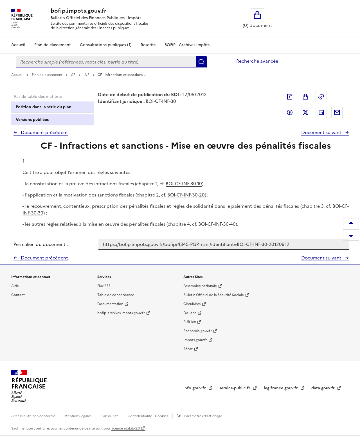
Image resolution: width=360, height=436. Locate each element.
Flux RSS (104, 285)
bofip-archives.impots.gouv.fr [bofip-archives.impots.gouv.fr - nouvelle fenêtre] (121, 312)
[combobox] (106, 61)
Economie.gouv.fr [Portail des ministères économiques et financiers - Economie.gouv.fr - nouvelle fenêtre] (197, 330)
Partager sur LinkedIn (321, 112)
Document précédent (44, 132)
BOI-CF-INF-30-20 (186, 194)
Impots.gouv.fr (195, 339)
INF (87, 74)
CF (73, 74)
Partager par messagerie (337, 112)
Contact (18, 294)
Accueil (18, 45)
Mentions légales (78, 416)
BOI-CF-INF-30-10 (184, 183)
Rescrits (148, 45)
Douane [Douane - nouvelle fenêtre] (189, 312)
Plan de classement (47, 74)
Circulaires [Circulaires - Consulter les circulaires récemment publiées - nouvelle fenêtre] (192, 303)
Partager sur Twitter (305, 112)
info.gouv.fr (195, 388)
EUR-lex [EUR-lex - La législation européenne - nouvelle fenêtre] (189, 321)
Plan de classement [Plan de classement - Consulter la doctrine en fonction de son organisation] (52, 45)
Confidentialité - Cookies (148, 416)
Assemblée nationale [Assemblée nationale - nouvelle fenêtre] (200, 285)
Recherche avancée (257, 61)
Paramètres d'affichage (202, 416)
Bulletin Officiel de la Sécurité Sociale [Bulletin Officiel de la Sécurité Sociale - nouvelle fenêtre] (213, 294)
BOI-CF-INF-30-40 (217, 224)
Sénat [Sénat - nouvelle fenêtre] (188, 348)
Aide (15, 285)
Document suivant (322, 132)
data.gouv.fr (323, 388)
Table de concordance (115, 294)
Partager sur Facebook (289, 112)
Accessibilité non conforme (34, 416)
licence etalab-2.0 (125, 428)
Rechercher (201, 61)
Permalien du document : (41, 244)
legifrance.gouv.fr (281, 388)
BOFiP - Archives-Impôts (187, 45)
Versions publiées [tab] (32, 120)
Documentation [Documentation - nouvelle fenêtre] (110, 303)
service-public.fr (235, 388)
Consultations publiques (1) (106, 45)
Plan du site (110, 416)
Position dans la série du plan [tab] (43, 107)
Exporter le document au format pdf (289, 96)
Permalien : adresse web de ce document (321, 96)
